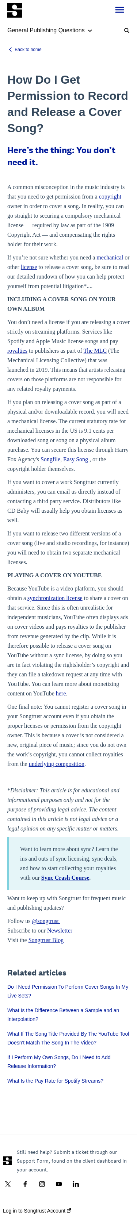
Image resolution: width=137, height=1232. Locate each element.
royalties (17, 351)
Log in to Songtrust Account (37, 1211)
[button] (120, 10)
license (29, 267)
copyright (110, 196)
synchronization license (55, 598)
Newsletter (59, 930)
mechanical (109, 257)
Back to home (28, 49)
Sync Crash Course (65, 878)
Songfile (50, 459)
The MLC (95, 351)
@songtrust (46, 921)
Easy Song (76, 459)
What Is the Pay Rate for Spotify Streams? (55, 1081)
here (61, 693)
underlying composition (56, 764)
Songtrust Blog (46, 940)
